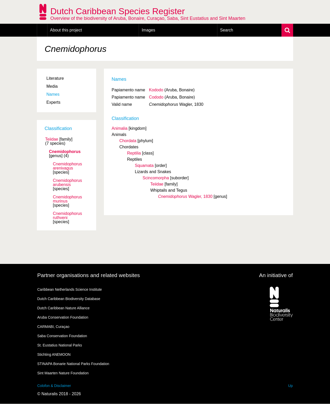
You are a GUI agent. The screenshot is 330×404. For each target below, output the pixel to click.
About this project (66, 30)
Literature (55, 78)
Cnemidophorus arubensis (67, 183)
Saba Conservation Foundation (62, 336)
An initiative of (276, 275)
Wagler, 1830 (185, 196)
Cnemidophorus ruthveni (67, 216)
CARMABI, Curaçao (53, 327)
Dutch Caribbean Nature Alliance (63, 308)
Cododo (156, 97)
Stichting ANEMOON (54, 354)
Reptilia (134, 153)
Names (53, 94)
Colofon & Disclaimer (54, 386)
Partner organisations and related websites (88, 275)
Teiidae (51, 139)
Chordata (127, 141)
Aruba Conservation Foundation (62, 317)
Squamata (144, 165)
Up (290, 386)
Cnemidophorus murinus (67, 199)
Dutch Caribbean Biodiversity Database (68, 299)
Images (148, 30)
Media (52, 86)
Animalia (119, 128)
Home (42, 30)
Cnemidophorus (65, 152)
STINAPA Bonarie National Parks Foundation (73, 364)
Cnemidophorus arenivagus (67, 166)
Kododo (156, 90)
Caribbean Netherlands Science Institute (69, 289)
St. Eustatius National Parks (59, 345)
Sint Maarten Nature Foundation (63, 373)
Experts (53, 102)
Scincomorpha (156, 178)
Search (226, 30)
